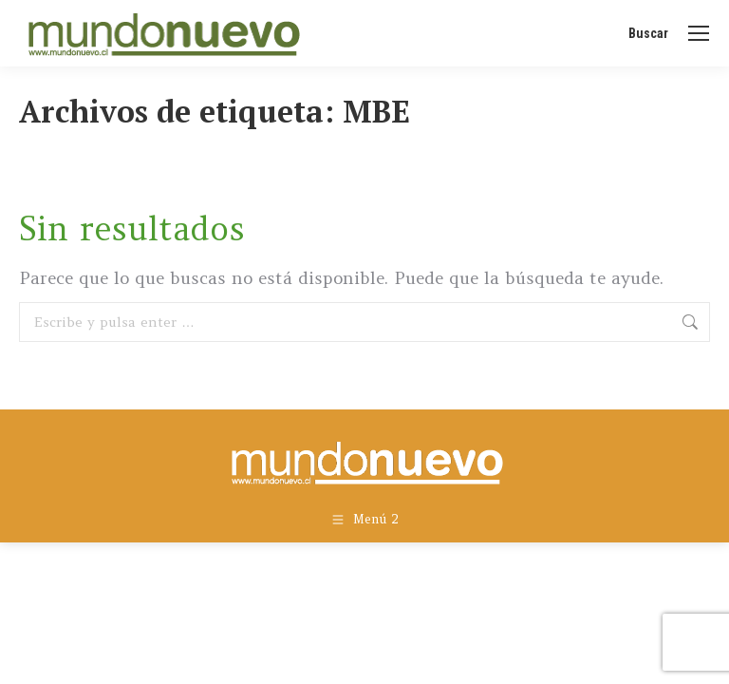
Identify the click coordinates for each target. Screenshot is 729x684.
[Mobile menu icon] (698, 33)
